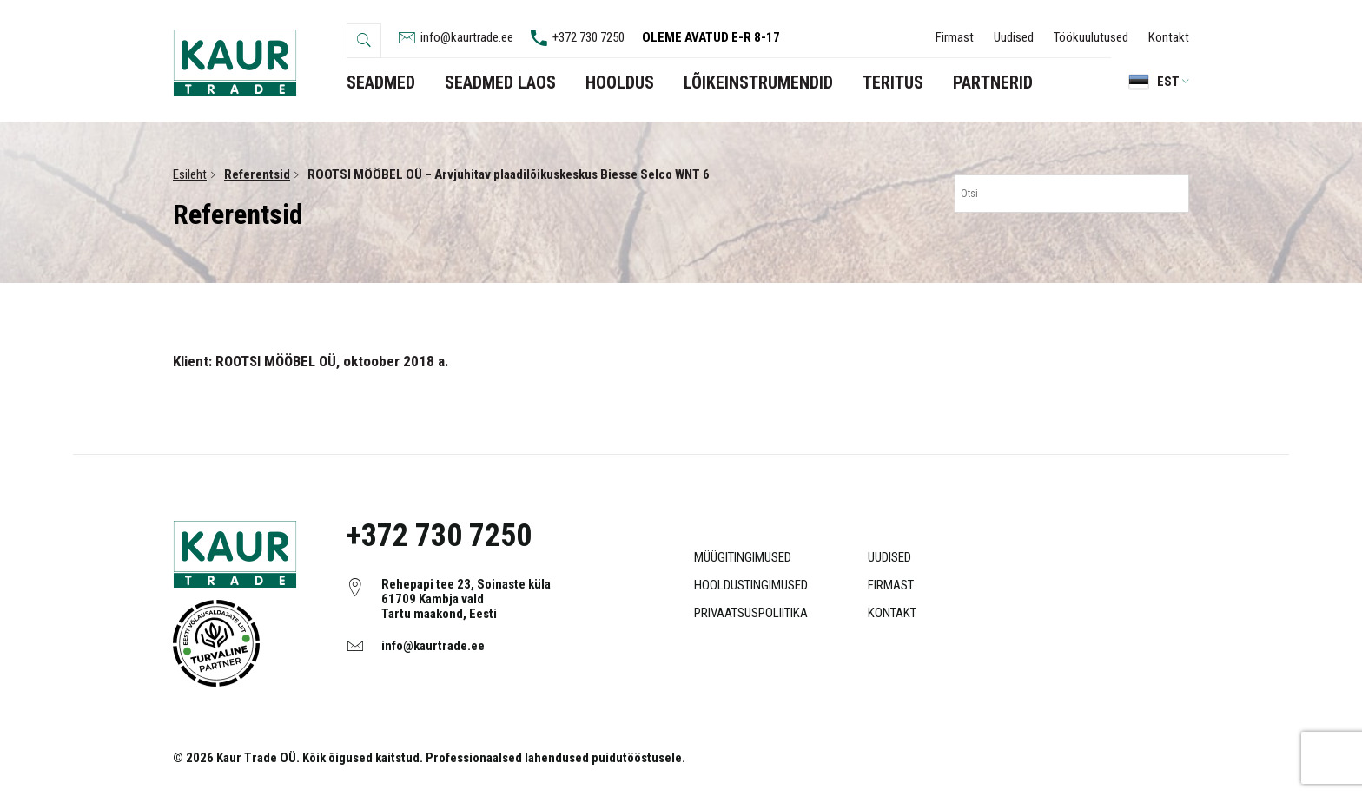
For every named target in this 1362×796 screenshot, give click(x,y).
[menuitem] (1150, 81)
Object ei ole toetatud (216, 643)
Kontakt (1168, 37)
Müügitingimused (742, 557)
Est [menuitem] (1168, 81)
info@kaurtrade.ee (433, 646)
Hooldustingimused (751, 585)
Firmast (955, 37)
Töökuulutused (1091, 37)
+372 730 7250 (439, 535)
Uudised (1014, 37)
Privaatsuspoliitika (751, 613)
